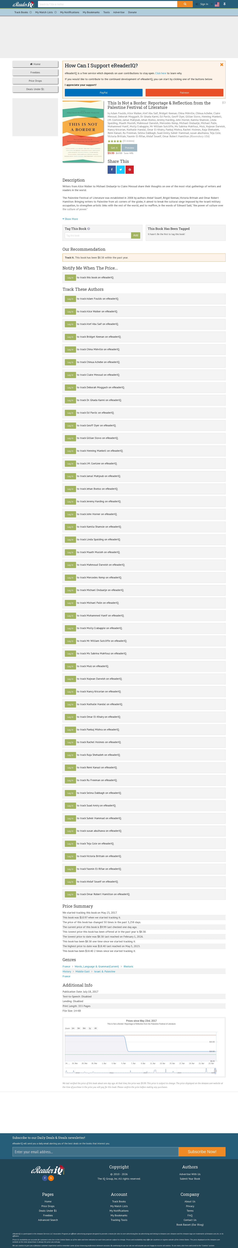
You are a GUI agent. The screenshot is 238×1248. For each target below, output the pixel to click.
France (66, 966)
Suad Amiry (163, 133)
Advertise (118, 12)
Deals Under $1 (35, 89)
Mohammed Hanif (118, 126)
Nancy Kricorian (116, 129)
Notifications (69, 12)
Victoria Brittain (117, 136)
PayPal (104, 92)
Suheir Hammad (180, 133)
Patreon (184, 92)
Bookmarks (91, 12)
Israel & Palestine (104, 971)
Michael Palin (208, 123)
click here (185, 1245)
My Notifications (119, 1210)
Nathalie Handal (136, 129)
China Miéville (186, 113)
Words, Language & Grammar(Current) (97, 966)
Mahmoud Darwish (147, 123)
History (67, 971)
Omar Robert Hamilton (175, 136)
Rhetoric (128, 966)
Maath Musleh (127, 123)
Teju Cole (215, 133)
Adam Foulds (118, 113)
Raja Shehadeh (210, 129)
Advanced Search (48, 1220)
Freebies (35, 72)
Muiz (202, 126)
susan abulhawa (199, 133)
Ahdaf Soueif (153, 136)
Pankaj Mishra (174, 129)
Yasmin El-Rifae (136, 136)
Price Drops (35, 80)
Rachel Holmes (192, 129)
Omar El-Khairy (155, 129)
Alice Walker (134, 113)
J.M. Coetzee (114, 120)
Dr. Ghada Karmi (149, 116)
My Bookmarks (118, 1215)
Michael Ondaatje (189, 123)
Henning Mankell (211, 116)
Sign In (201, 4)
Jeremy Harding (166, 120)
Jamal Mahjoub (131, 120)
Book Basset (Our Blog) (190, 1224)
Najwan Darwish (215, 126)
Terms (190, 1210)
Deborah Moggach (128, 116)
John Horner (182, 120)
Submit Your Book (190, 1178)
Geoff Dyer (178, 116)
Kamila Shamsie (200, 120)
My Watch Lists (46, 12)
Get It (114, 147)
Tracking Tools (119, 1220)
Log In (70, 277)
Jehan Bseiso (148, 120)
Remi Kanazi (114, 133)
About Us (190, 1201)
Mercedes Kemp (169, 123)
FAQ (190, 1215)
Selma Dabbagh (147, 133)
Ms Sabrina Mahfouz (186, 126)
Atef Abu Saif (150, 113)
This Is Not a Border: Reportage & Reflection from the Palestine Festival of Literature (159, 105)
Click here (160, 73)
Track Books (24, 12)
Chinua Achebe (204, 113)
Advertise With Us (190, 1174)
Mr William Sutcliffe (161, 126)
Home (35, 64)
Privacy (190, 1206)
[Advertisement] (119, 36)
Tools (106, 12)
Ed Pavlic (165, 116)
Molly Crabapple (139, 126)
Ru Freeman (129, 133)
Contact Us (190, 1220)
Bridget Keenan (168, 113)
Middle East (82, 971)
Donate (132, 12)
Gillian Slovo (192, 116)
